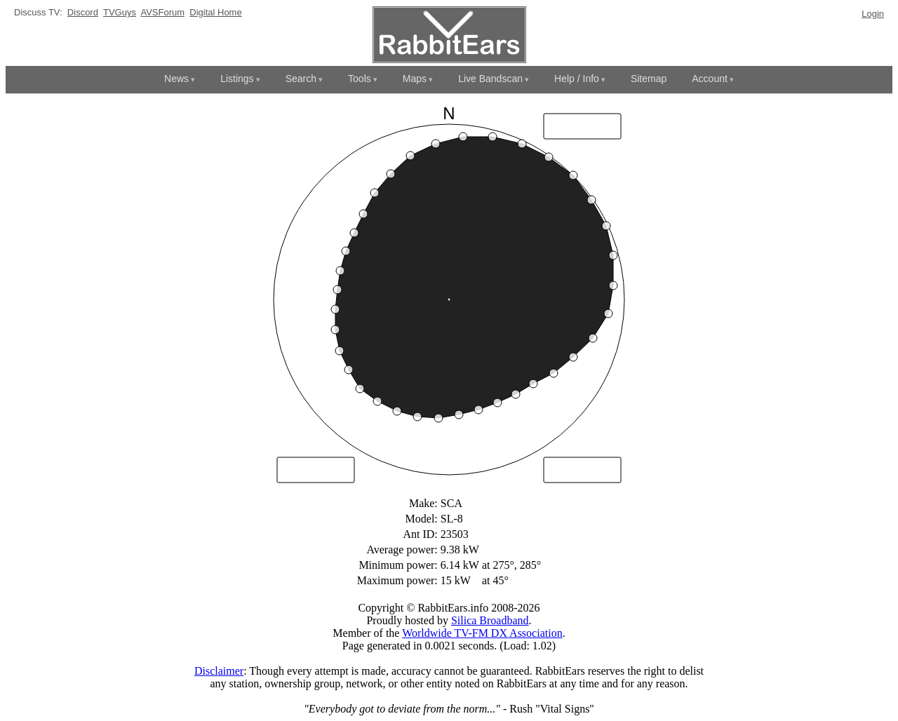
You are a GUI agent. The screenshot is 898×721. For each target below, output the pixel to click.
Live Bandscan (490, 78)
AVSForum (162, 12)
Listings (236, 78)
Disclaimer (218, 671)
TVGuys (119, 12)
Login (873, 13)
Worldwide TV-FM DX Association (482, 633)
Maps (415, 78)
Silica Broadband (490, 620)
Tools (359, 78)
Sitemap (648, 78)
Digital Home (215, 12)
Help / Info (576, 78)
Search (301, 78)
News (176, 78)
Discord (82, 12)
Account (710, 78)
